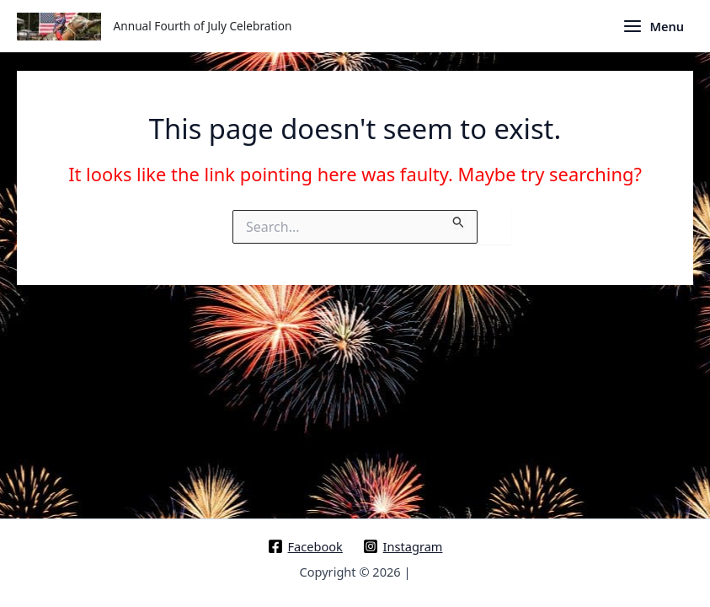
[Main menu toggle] (653, 26)
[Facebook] (305, 546)
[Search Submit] (458, 219)
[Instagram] (403, 546)
